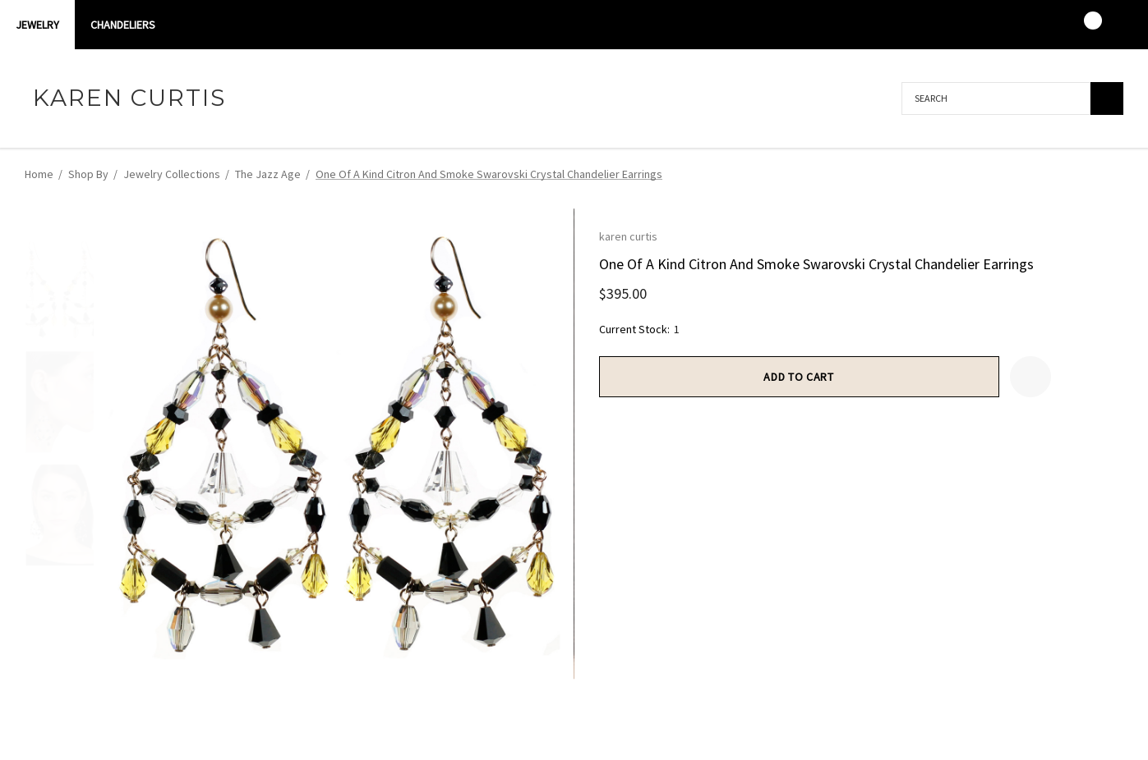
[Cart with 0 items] (1082, 24)
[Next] (1111, 173)
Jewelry (37, 24)
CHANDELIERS (122, 24)
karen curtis (628, 236)
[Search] (1106, 98)
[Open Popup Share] (1071, 376)
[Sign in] (1018, 24)
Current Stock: (639, 329)
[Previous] (1084, 173)
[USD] (1114, 25)
